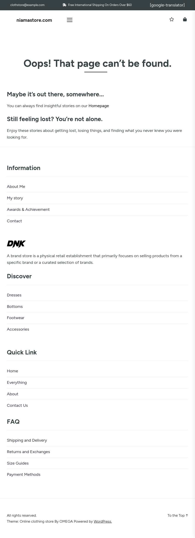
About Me (16, 186)
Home (12, 371)
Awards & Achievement (28, 209)
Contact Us (17, 405)
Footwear (15, 317)
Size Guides (18, 463)
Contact (14, 220)
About (12, 393)
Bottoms (15, 306)
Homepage (98, 105)
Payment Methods (23, 474)
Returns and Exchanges (28, 451)
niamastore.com (34, 20)
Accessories (18, 329)
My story (15, 198)
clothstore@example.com (27, 5)
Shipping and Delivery (27, 440)
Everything (17, 382)
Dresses (14, 295)
